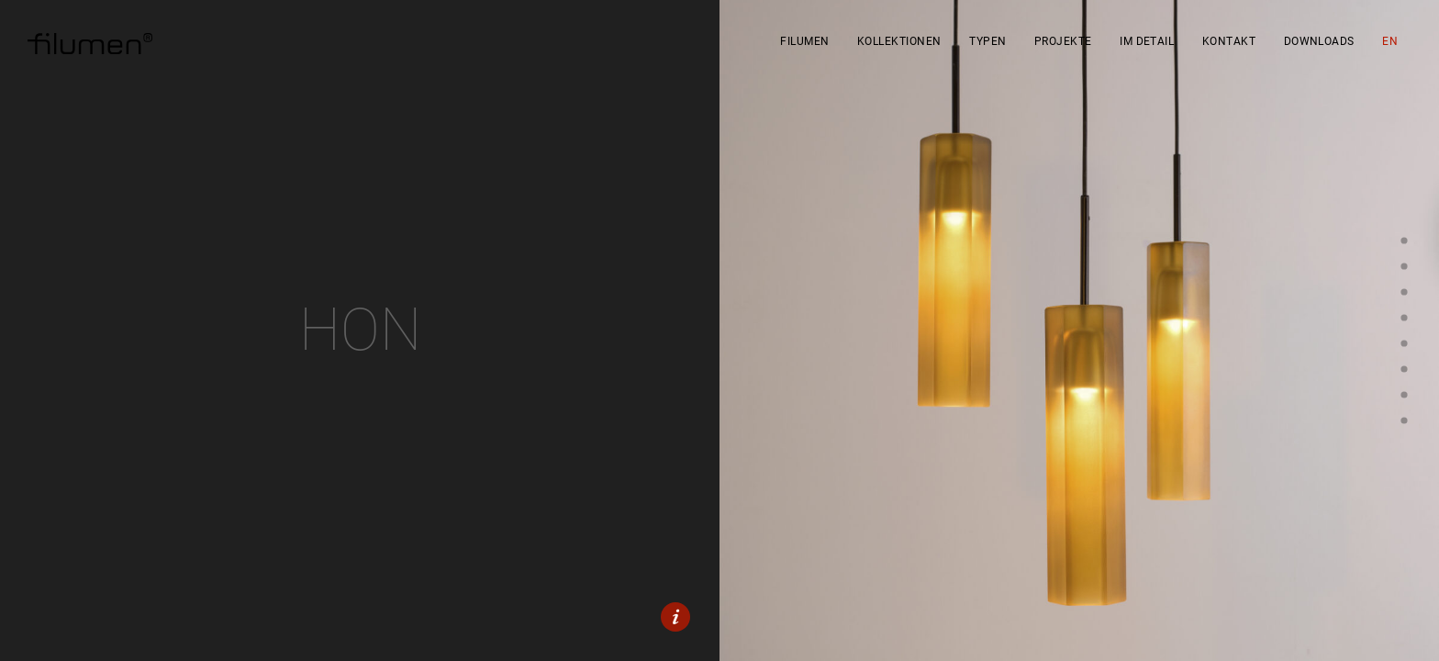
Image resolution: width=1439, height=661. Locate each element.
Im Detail (1147, 41)
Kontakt (1228, 41)
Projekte (1063, 41)
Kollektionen (899, 41)
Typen (987, 41)
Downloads (1319, 41)
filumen (804, 41)
